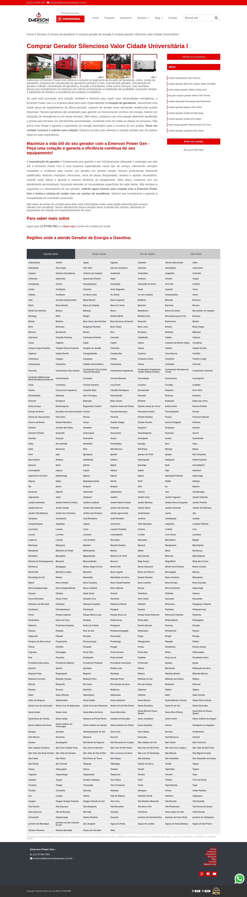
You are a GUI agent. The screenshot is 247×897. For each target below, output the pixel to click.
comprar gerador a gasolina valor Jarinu (186, 135)
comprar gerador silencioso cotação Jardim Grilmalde (192, 85)
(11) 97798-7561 (36, 2)
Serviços (143, 17)
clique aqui (68, 226)
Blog (160, 17)
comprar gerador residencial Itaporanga (185, 116)
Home (94, 17)
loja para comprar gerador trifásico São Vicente (189, 97)
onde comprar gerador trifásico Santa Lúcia (187, 91)
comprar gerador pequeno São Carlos (185, 110)
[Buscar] (216, 17)
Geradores (126, 17)
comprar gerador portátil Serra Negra (184, 123)
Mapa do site (210, 864)
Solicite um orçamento (193, 56)
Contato (176, 17)
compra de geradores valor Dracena (184, 78)
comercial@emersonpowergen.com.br (66, 2)
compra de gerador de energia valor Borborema (189, 104)
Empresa (109, 17)
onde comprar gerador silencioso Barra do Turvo (189, 129)
